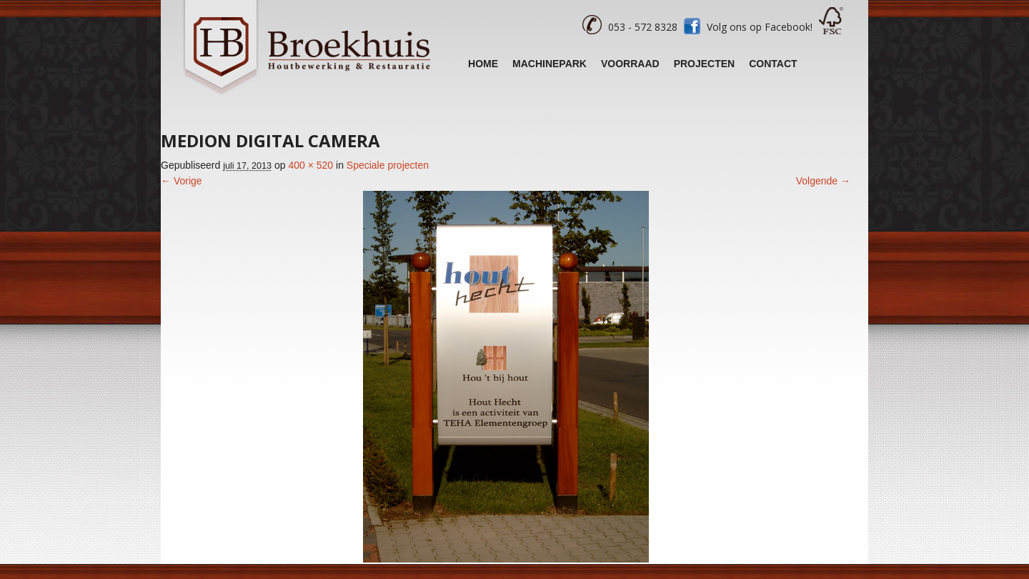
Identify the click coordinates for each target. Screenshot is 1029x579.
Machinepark (549, 63)
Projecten (704, 63)
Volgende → (823, 181)
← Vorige (181, 181)
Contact (773, 63)
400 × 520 (310, 165)
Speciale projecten (388, 165)
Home (483, 63)
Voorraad (630, 63)
